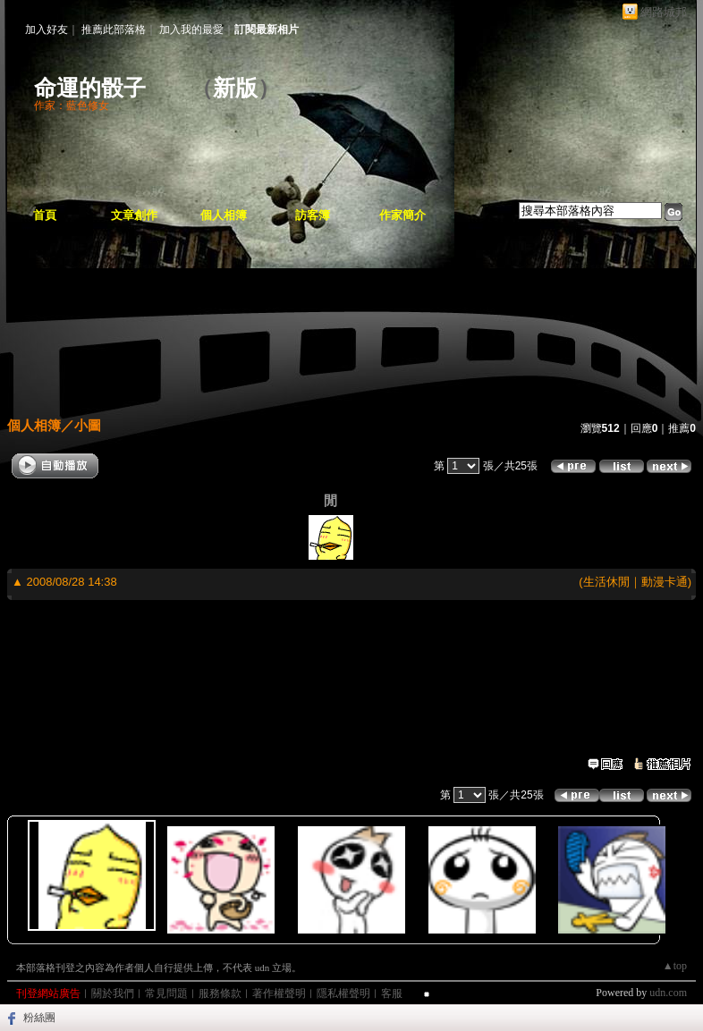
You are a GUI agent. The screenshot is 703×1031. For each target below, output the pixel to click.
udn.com (668, 992)
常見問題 (166, 993)
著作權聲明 (279, 993)
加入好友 (46, 29)
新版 (235, 88)
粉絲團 (39, 1017)
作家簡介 (402, 215)
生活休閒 (606, 581)
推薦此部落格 (113, 29)
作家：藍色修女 (71, 105)
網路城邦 (663, 12)
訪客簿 (312, 215)
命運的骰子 (101, 88)
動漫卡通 (664, 581)
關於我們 (112, 993)
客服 (391, 993)
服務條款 (220, 993)
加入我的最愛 (191, 29)
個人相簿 (223, 215)
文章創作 (134, 215)
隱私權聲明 (343, 993)
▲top (675, 965)
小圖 (87, 425)
